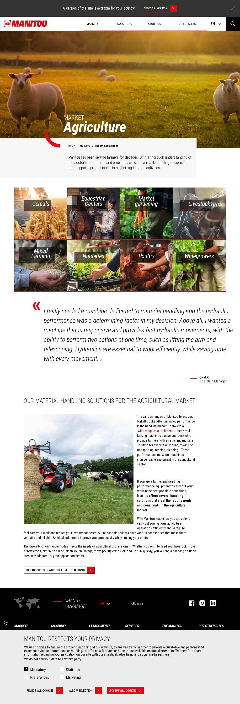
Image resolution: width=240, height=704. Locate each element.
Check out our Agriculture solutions (60, 570)
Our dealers (187, 24)
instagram (200, 603)
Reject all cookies (45, 690)
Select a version (160, 8)
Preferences (39, 677)
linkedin (210, 603)
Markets (21, 626)
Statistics (73, 670)
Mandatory (38, 670)
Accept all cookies (126, 690)
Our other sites (211, 626)
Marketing (73, 677)
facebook (189, 603)
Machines (59, 626)
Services (132, 626)
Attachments (100, 626)
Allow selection (85, 690)
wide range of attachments (156, 431)
